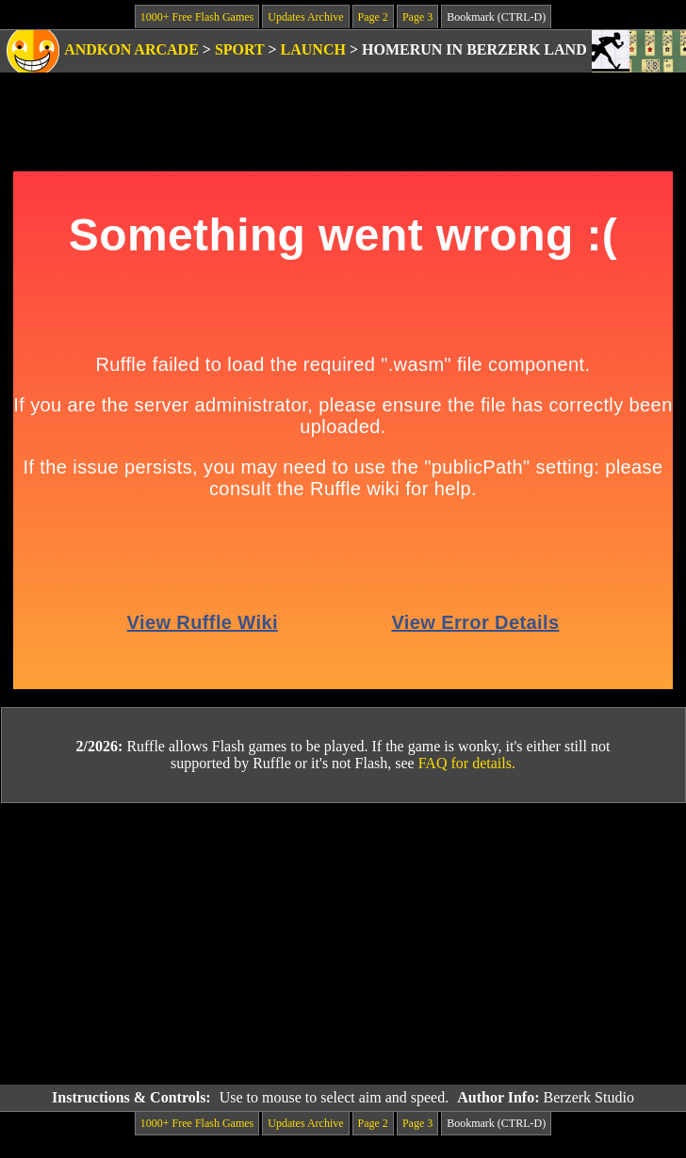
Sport (240, 49)
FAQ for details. (466, 763)
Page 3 (417, 17)
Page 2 (373, 17)
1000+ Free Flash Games (196, 17)
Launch (313, 49)
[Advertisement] (343, 944)
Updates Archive (305, 17)
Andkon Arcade (131, 49)
